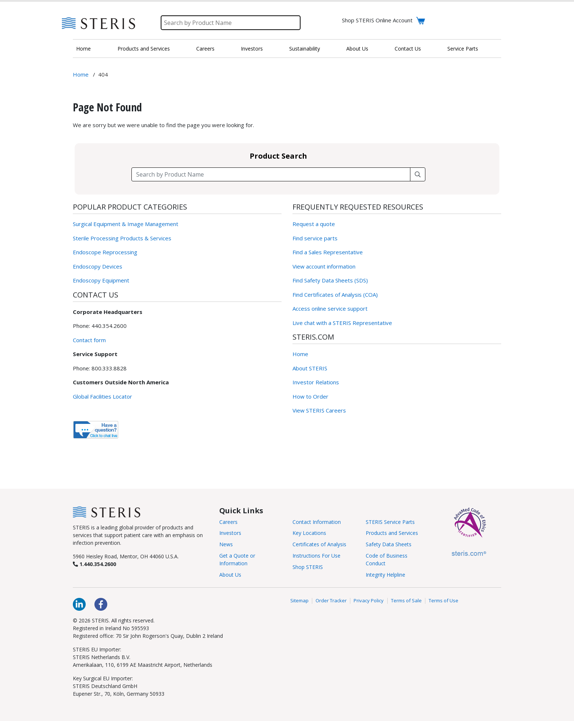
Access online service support (330, 308)
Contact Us (408, 48)
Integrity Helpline (385, 574)
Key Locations (309, 532)
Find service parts (315, 238)
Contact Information (316, 521)
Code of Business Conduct (386, 559)
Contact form (89, 340)
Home (83, 48)
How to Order (310, 396)
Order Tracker (331, 601)
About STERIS (309, 368)
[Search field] (270, 174)
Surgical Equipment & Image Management (125, 224)
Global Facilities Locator (102, 396)
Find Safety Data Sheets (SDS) (330, 280)
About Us (357, 48)
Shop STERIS (307, 566)
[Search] (231, 22)
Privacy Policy (369, 601)
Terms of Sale (406, 601)
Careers (205, 48)
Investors (252, 48)
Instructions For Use (316, 555)
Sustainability (304, 48)
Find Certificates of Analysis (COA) (335, 294)
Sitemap (299, 601)
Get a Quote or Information (237, 559)
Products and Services (144, 48)
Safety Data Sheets (388, 544)
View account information (323, 266)
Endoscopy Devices (97, 266)
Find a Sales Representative (327, 252)
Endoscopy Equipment (101, 280)
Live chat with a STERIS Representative (342, 322)
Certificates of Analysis (319, 544)
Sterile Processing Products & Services (122, 238)
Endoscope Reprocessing (105, 252)
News (226, 544)
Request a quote (313, 224)
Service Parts (462, 48)
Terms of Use (443, 601)
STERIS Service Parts (390, 521)
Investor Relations (315, 382)
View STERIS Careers (319, 410)
